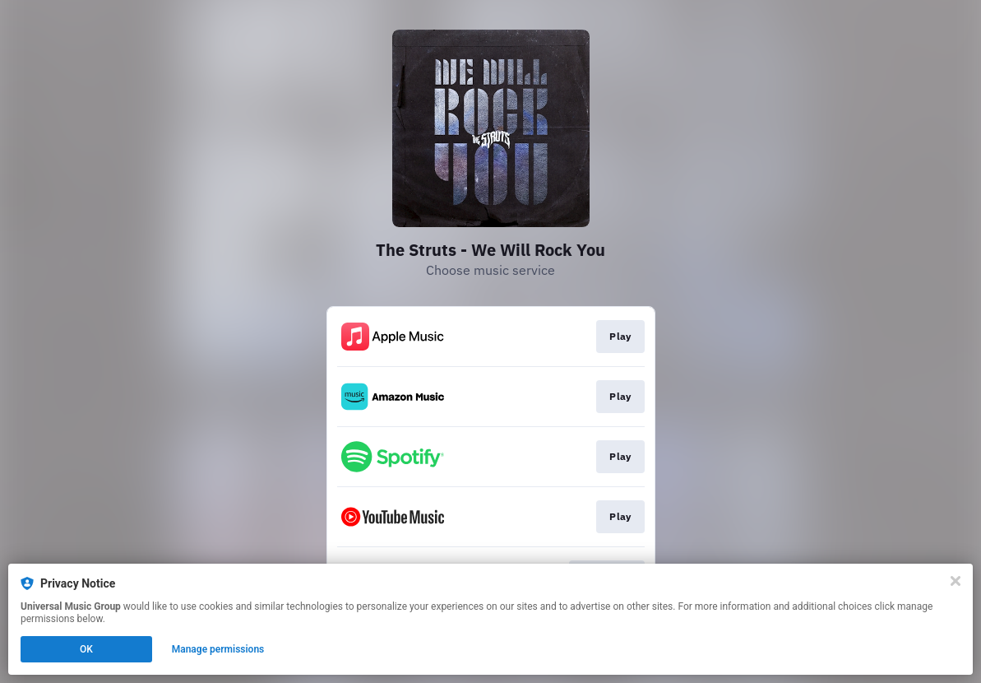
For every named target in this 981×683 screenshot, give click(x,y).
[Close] (955, 581)
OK (86, 649)
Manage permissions (218, 649)
